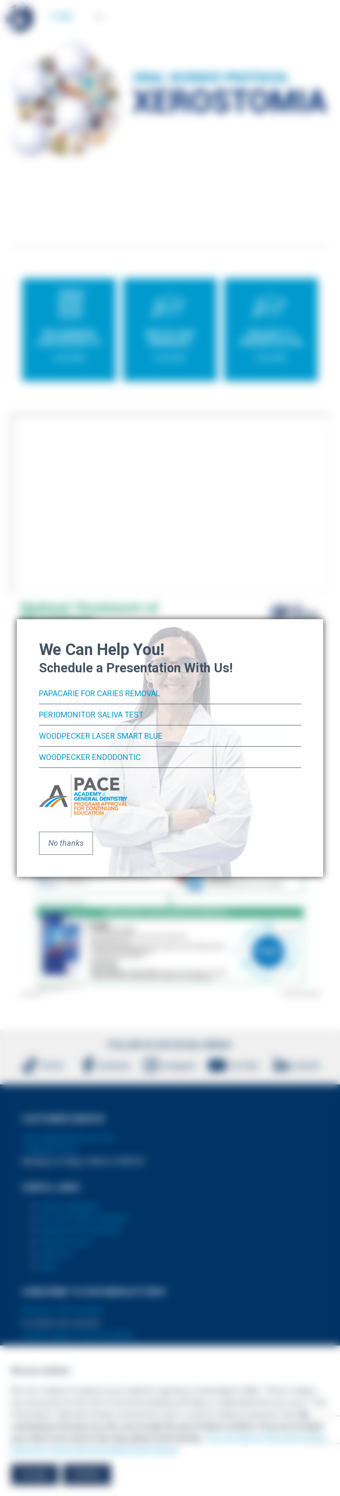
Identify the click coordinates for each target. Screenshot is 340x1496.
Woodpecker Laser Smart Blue (100, 735)
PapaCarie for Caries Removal (99, 693)
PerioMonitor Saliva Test (91, 714)
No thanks (66, 843)
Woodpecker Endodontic (90, 757)
